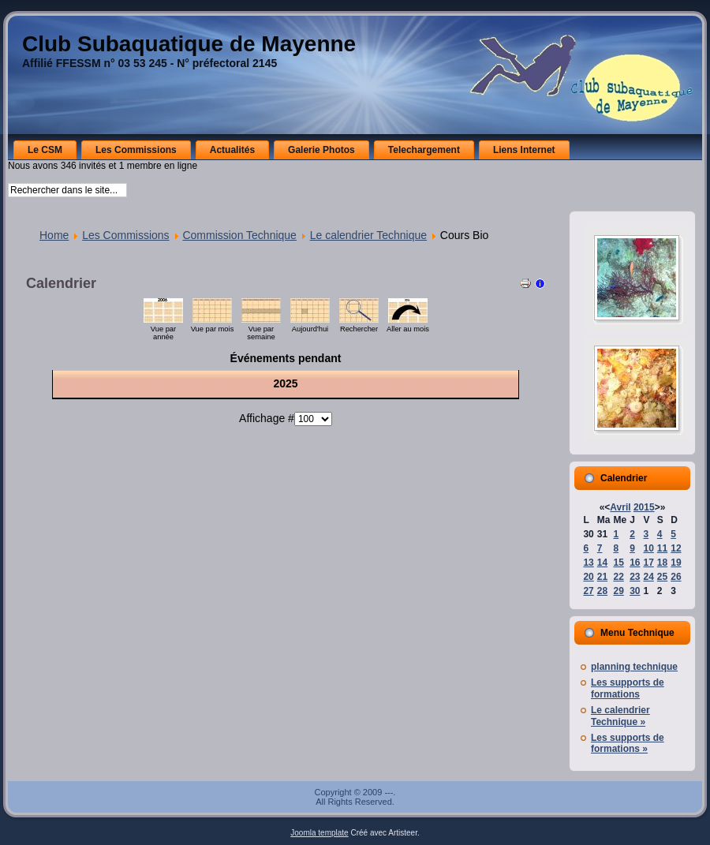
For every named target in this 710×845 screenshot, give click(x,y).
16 (635, 562)
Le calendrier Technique (368, 235)
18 (662, 562)
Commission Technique (239, 235)
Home (54, 235)
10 (648, 548)
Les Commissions (125, 235)
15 (618, 562)
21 (602, 576)
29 (618, 590)
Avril (620, 507)
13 (588, 562)
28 (602, 590)
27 (588, 590)
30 (635, 590)
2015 (644, 507)
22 (618, 576)
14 (602, 562)
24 (648, 576)
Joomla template (319, 832)
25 (662, 576)
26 (676, 576)
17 (648, 562)
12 (676, 548)
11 (662, 548)
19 (676, 562)
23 (635, 576)
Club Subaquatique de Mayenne (189, 44)
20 (588, 576)
